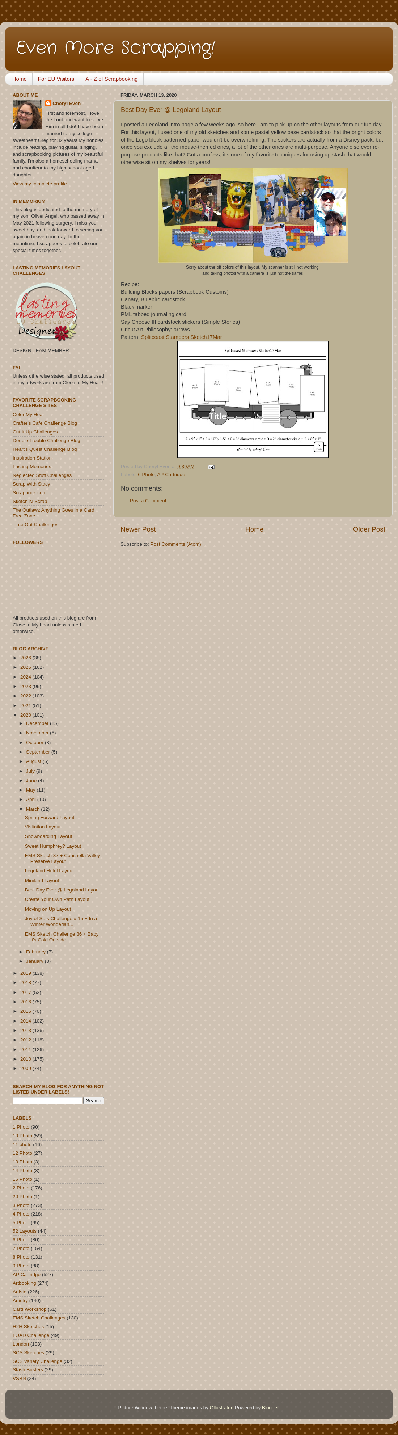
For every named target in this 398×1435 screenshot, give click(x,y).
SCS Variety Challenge (37, 1361)
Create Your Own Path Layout (57, 899)
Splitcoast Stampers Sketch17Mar (181, 337)
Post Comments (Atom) (176, 544)
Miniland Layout (42, 880)
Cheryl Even (66, 103)
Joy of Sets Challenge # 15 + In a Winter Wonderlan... (61, 921)
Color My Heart (29, 414)
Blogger (270, 1407)
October (35, 742)
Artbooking (24, 1283)
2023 (26, 686)
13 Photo (22, 1162)
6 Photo (146, 474)
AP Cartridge (171, 474)
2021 (26, 705)
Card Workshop (30, 1309)
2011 (26, 1049)
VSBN (19, 1378)
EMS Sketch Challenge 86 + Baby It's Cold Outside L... (62, 937)
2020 (26, 715)
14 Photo (22, 1170)
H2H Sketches (28, 1326)
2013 (26, 1030)
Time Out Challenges (35, 524)
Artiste (19, 1292)
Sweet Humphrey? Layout (53, 846)
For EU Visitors (56, 79)
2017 (26, 992)
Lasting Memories (32, 466)
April (31, 799)
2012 (26, 1039)
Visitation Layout (43, 827)
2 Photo (21, 1188)
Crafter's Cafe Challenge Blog (45, 423)
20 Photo (22, 1196)
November (38, 732)
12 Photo (22, 1153)
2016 (26, 1001)
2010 (26, 1059)
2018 (26, 982)
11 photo (22, 1144)
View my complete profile (40, 183)
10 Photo (22, 1135)
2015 (26, 1011)
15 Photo (22, 1179)
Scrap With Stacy (31, 484)
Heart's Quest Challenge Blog (45, 449)
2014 (26, 1021)
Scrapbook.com (30, 492)
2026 (26, 657)
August (34, 761)
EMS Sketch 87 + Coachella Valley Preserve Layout (62, 858)
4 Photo (21, 1214)
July (31, 771)
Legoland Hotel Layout (49, 870)
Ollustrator (221, 1407)
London (21, 1344)
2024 (26, 677)
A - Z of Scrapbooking (111, 79)
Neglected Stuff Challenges (42, 475)
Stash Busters (28, 1369)
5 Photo (21, 1222)
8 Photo (21, 1257)
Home (19, 79)
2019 (26, 973)
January (35, 961)
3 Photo (21, 1205)
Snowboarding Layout (48, 836)
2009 (26, 1068)
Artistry (20, 1300)
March (33, 809)
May (31, 790)
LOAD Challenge (31, 1335)
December (38, 723)
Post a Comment (148, 500)
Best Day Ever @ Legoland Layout (171, 109)
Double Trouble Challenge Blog (46, 440)
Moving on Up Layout (48, 909)
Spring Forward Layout (50, 817)
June (32, 780)
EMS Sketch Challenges (39, 1318)
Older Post (369, 529)
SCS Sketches (28, 1352)
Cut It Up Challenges (35, 432)
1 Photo (21, 1127)
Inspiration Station (32, 458)
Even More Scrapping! (115, 48)
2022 (26, 695)
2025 (26, 667)
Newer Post (138, 529)
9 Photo (21, 1265)
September (38, 752)
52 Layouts (25, 1231)
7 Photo (21, 1248)
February (36, 951)
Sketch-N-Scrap (30, 501)
